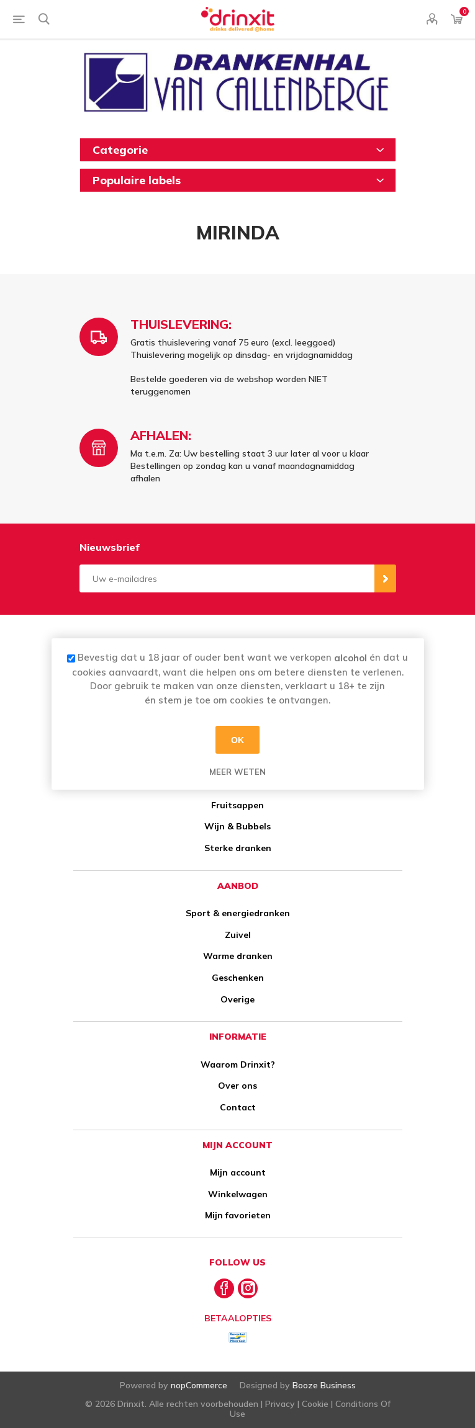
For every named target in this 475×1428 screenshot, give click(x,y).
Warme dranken (238, 956)
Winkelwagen (238, 1194)
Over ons (237, 1085)
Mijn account (238, 1172)
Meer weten (237, 772)
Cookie (315, 1403)
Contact (238, 1107)
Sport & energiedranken (238, 913)
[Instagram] (248, 1288)
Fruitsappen (237, 805)
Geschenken (238, 977)
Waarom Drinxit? (238, 1064)
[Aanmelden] (226, 578)
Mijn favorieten (238, 1215)
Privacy (280, 1403)
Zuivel (238, 934)
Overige (237, 999)
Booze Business (324, 1385)
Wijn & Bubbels (237, 826)
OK (237, 739)
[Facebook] (224, 1288)
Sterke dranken (237, 848)
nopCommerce (199, 1385)
